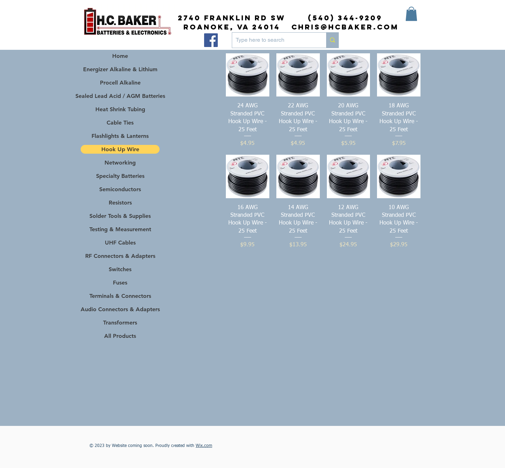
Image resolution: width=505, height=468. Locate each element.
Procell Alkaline (120, 82)
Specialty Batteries (120, 176)
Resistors (120, 202)
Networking (120, 162)
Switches (120, 269)
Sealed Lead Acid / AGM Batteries (120, 96)
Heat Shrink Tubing (120, 109)
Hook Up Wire (120, 149)
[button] (411, 14)
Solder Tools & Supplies (120, 216)
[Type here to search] (273, 40)
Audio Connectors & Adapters (120, 309)
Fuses (120, 282)
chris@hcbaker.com (345, 26)
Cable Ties (120, 122)
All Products (120, 336)
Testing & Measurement (120, 229)
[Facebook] (211, 40)
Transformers (120, 322)
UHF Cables (120, 242)
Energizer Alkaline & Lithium (120, 69)
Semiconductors (120, 189)
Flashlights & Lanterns (120, 136)
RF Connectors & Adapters (120, 256)
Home (120, 56)
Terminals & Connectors (120, 296)
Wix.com (204, 446)
